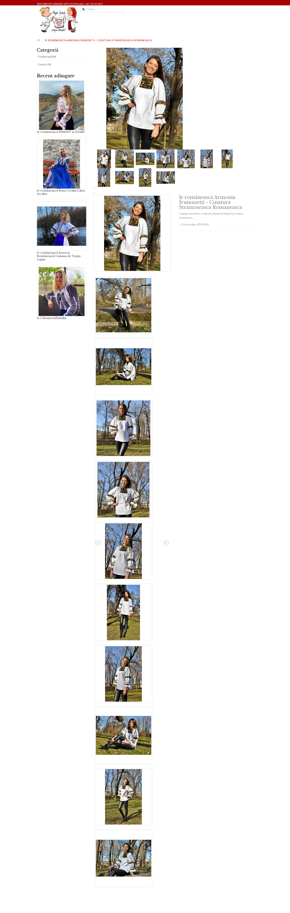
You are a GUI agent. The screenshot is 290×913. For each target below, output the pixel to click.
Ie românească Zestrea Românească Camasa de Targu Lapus (58, 256)
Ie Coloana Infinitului (51, 318)
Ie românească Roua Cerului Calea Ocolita (61, 192)
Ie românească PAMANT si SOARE (61, 131)
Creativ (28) (44, 64)
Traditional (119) (47, 56)
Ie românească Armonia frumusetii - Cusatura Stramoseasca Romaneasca (98, 40)
